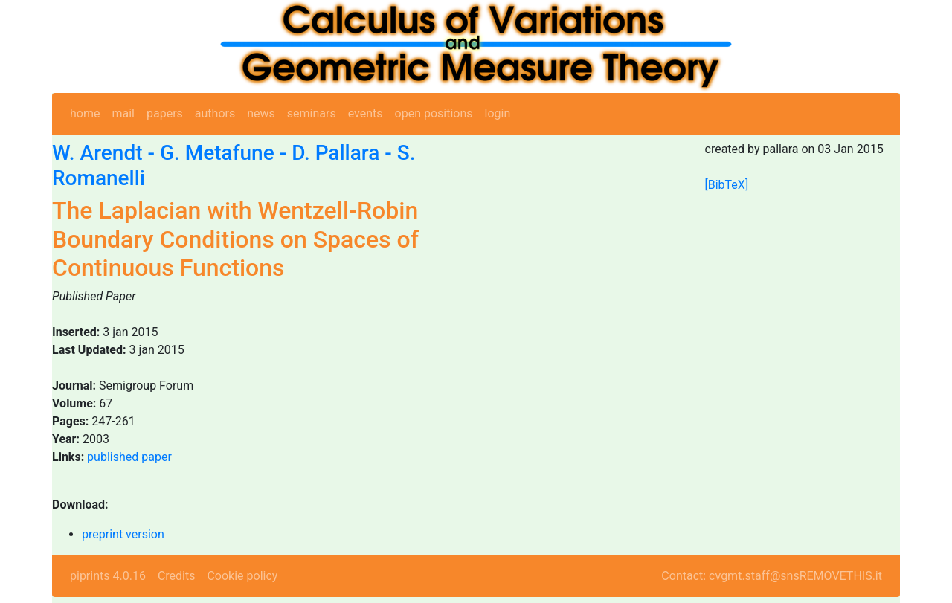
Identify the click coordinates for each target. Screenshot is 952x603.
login (498, 113)
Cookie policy (242, 576)
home (85, 113)
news (261, 113)
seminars (311, 113)
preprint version (123, 534)
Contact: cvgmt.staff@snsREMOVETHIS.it (771, 576)
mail (123, 113)
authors (215, 113)
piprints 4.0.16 (108, 576)
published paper (129, 457)
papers (165, 113)
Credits (177, 576)
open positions (434, 113)
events (365, 113)
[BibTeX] (727, 185)
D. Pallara (335, 153)
